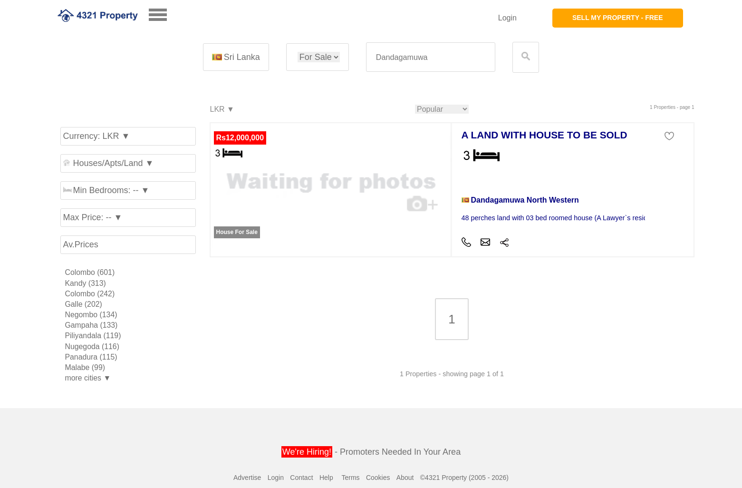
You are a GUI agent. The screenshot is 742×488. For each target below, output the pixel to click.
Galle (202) (83, 304)
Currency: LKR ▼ (96, 136)
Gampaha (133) (91, 325)
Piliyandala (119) (93, 336)
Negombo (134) (91, 315)
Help (326, 477)
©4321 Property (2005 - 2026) (464, 477)
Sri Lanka (236, 57)
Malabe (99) (85, 367)
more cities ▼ (88, 378)
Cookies (378, 477)
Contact (301, 477)
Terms (350, 477)
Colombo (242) (90, 294)
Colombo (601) (90, 272)
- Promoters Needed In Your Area (371, 452)
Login (507, 18)
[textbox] (430, 57)
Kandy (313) (85, 283)
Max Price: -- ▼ (93, 217)
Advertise (247, 477)
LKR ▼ (222, 109)
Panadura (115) (91, 357)
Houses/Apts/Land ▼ (108, 163)
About (405, 477)
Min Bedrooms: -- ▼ (106, 190)
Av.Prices (80, 244)
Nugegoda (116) (92, 346)
